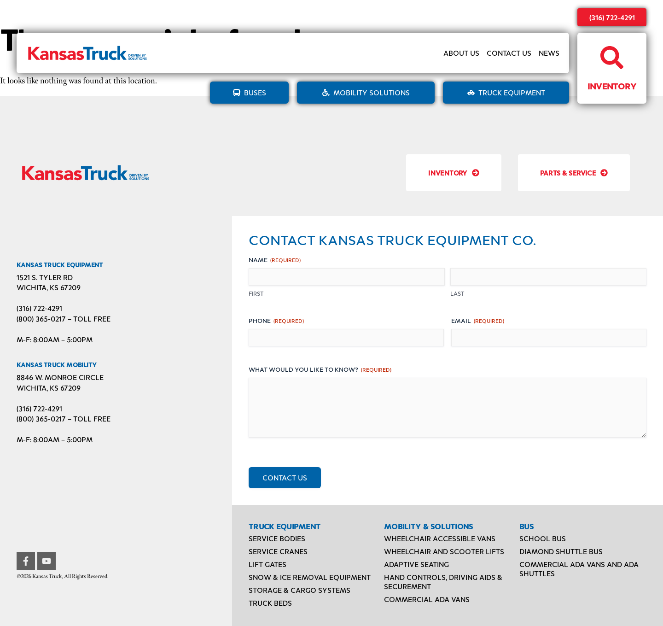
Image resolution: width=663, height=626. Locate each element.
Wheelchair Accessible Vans (439, 538)
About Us (461, 53)
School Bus (542, 538)
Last (457, 293)
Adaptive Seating (416, 564)
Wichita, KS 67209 (49, 287)
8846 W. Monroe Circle (60, 377)
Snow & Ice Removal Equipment (310, 577)
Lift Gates (267, 564)
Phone (276, 320)
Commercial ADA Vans (427, 599)
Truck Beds (270, 602)
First (256, 293)
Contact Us (509, 53)
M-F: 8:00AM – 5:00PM (55, 339)
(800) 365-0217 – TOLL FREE (63, 318)
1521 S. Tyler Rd (45, 277)
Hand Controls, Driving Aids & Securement (443, 581)
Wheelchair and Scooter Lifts (444, 551)
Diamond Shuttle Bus (561, 551)
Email (477, 320)
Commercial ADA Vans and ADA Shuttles (579, 569)
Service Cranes (278, 551)
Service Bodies (277, 538)
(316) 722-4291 (612, 17)
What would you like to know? (320, 369)
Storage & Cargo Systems (299, 590)
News (549, 53)
